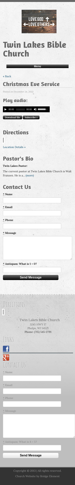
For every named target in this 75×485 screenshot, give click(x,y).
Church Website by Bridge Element (37, 476)
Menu (37, 66)
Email (7, 207)
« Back (7, 76)
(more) (30, 175)
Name (7, 194)
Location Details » (14, 147)
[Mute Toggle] (35, 109)
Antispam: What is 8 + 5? (20, 442)
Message (9, 233)
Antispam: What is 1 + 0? (20, 264)
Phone (8, 220)
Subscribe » (31, 117)
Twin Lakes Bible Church (34, 49)
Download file (12, 117)
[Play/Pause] (5, 109)
